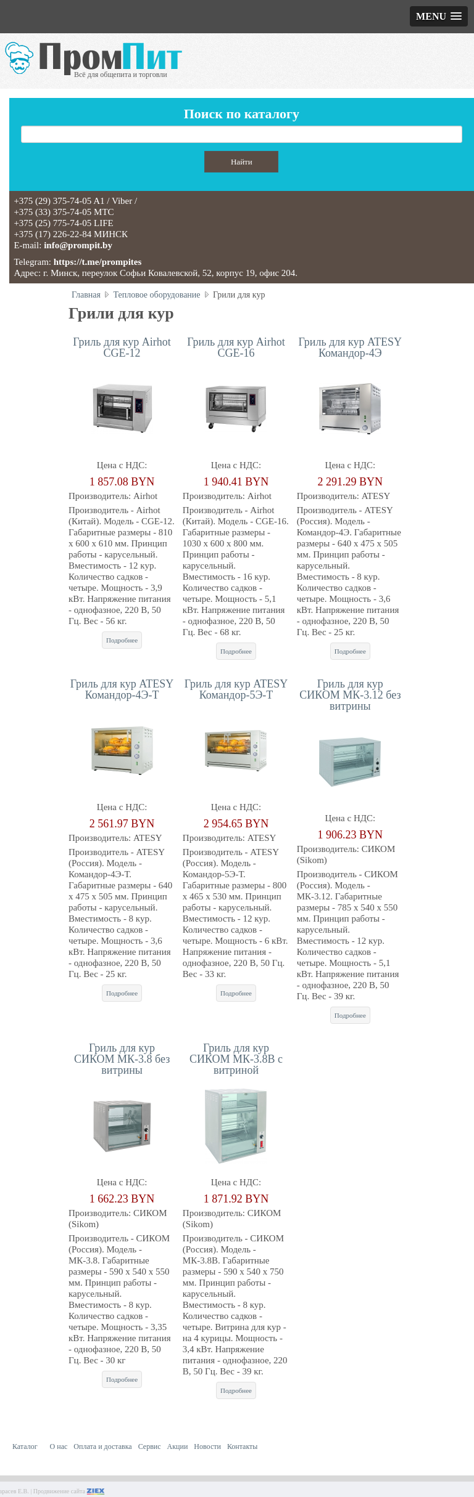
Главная (86, 294)
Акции (177, 1446)
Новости (207, 1446)
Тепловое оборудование (156, 294)
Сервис (149, 1446)
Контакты (242, 1446)
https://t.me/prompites (98, 262)
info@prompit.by (78, 245)
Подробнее (122, 640)
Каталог (25, 1446)
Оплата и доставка (102, 1446)
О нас (59, 1446)
